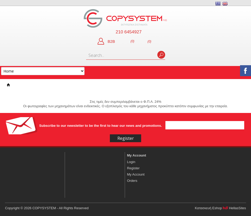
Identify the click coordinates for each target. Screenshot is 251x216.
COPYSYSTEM (125, 18)
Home (8, 85)
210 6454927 (128, 31)
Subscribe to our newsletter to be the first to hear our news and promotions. (101, 126)
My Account (136, 155)
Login (131, 162)
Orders (132, 181)
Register (133, 168)
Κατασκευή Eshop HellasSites (220, 208)
